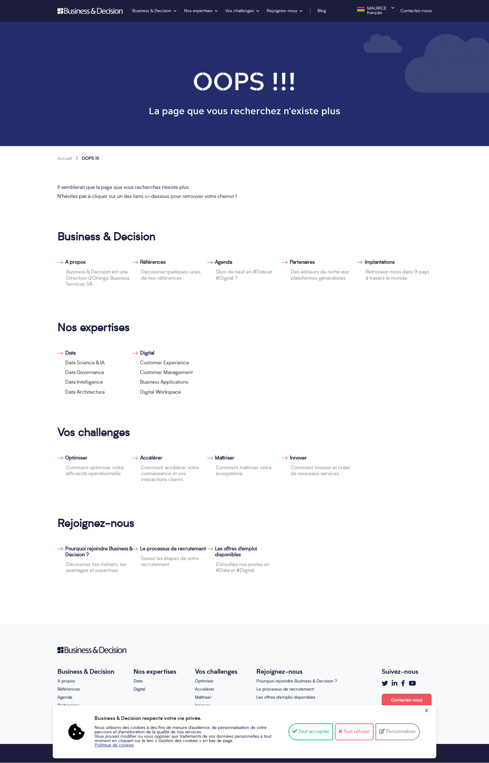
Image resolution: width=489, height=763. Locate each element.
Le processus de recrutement (173, 549)
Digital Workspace (160, 392)
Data (70, 353)
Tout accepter (310, 731)
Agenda (223, 262)
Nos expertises (198, 11)
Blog (321, 11)
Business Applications (164, 382)
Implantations (380, 262)
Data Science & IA (84, 363)
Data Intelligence (84, 382)
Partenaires (302, 262)
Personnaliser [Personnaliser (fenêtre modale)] (400, 731)
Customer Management (166, 372)
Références (153, 262)
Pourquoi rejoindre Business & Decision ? (98, 552)
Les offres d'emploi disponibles (236, 552)
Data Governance (84, 372)
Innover (298, 458)
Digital (147, 353)
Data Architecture (85, 392)
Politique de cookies (114, 745)
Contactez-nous (416, 11)
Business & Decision (151, 11)
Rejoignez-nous (282, 11)
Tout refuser (354, 731)
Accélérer (151, 458)
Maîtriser (224, 458)
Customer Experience (164, 363)
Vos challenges (239, 11)
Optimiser (76, 458)
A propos (75, 262)
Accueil (64, 158)
